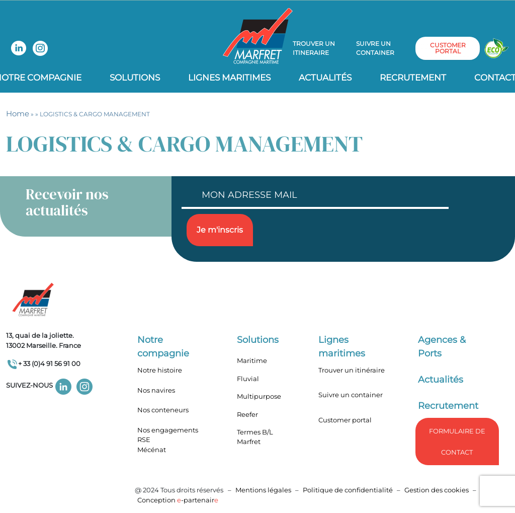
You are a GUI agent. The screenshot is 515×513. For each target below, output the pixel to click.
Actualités (325, 77)
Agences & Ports (442, 346)
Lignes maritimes (341, 346)
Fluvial (248, 379)
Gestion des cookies (436, 490)
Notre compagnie (163, 346)
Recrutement (413, 77)
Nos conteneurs (163, 410)
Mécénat (151, 450)
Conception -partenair (177, 500)
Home (17, 113)
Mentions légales (263, 490)
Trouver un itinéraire (351, 370)
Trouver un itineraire (314, 48)
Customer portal (345, 420)
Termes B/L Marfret (255, 437)
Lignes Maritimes (229, 77)
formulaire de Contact (457, 441)
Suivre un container (375, 48)
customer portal (448, 48)
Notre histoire (159, 370)
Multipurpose (259, 396)
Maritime (252, 360)
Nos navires (156, 390)
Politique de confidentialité (348, 490)
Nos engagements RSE (167, 435)
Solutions (135, 77)
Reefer (247, 414)
